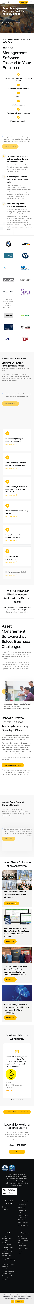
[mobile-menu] (31, 2)
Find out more (9, 27)
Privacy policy (19, 1301)
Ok (12, 1301)
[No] (32, 1298)
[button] (11, 903)
